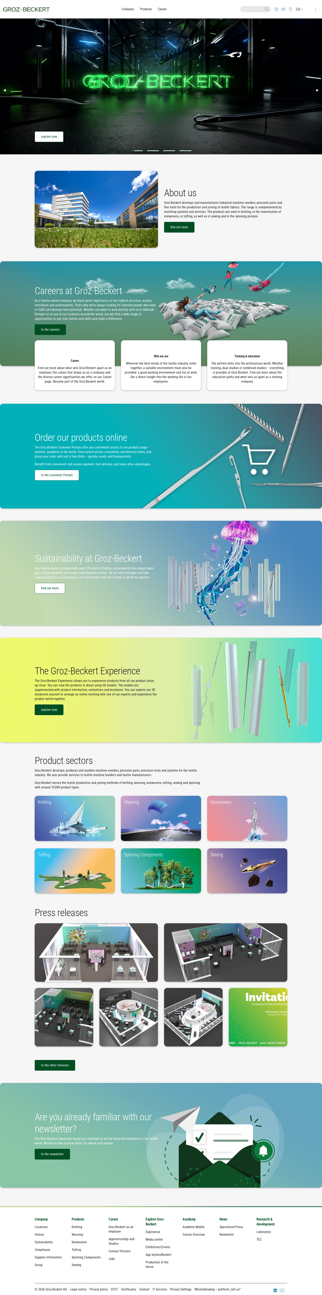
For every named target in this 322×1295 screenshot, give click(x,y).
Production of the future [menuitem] (157, 1264)
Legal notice (78, 1289)
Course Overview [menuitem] (194, 1235)
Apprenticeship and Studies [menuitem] (121, 1241)
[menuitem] (276, 9)
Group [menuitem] (39, 1265)
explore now (49, 137)
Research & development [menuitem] (265, 1221)
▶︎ (319, 90)
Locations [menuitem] (41, 1227)
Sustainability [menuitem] (44, 1242)
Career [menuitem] (113, 1219)
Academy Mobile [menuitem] (194, 1227)
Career (162, 9)
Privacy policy (99, 1289)
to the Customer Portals (57, 475)
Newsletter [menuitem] (227, 1235)
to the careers (50, 329)
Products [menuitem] (78, 1219)
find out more (179, 227)
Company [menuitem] (41, 1219)
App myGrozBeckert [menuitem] (158, 1255)
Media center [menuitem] (154, 1239)
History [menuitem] (39, 1235)
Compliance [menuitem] (42, 1250)
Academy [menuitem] (189, 1219)
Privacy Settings (180, 1289)
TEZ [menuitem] (258, 1239)
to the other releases (55, 1065)
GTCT (114, 1289)
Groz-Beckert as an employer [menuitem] (121, 1229)
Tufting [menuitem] (76, 1250)
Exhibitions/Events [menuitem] (158, 1247)
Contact (144, 1289)
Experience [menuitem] (153, 1232)
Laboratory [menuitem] (263, 1232)
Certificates (128, 1289)
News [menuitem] (223, 1219)
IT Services (160, 1289)
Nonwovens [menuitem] (79, 1242)
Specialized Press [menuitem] (231, 1227)
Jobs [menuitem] (112, 1259)
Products (146, 9)
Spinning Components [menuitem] (86, 1257)
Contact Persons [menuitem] (119, 1251)
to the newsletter (52, 1154)
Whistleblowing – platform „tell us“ (217, 1289)
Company (128, 9)
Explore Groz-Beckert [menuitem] (155, 1221)
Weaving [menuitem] (77, 1235)
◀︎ (6, 90)
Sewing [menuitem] (76, 1265)
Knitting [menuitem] (77, 1227)
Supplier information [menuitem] (48, 1257)
